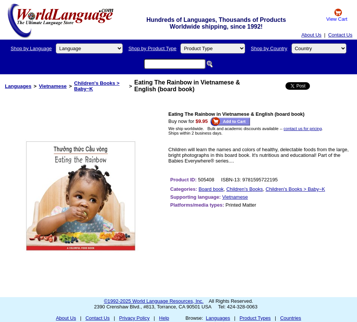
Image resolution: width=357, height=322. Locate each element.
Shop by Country (269, 48)
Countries (290, 318)
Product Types (255, 318)
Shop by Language (31, 48)
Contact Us (340, 35)
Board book (211, 189)
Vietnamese (53, 86)
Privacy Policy (134, 318)
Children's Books (244, 189)
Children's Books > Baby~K (295, 189)
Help (164, 318)
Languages (18, 86)
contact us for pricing (303, 128)
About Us (311, 35)
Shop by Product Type (152, 48)
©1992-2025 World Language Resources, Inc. (153, 301)
